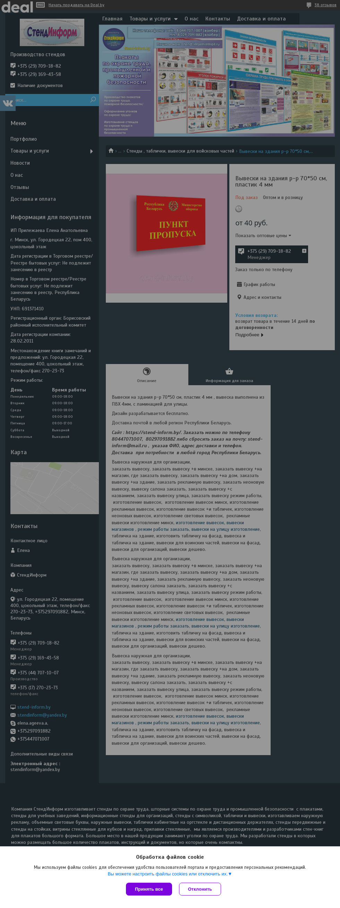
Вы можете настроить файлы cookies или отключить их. (168, 873)
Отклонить (200, 889)
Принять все (149, 889)
